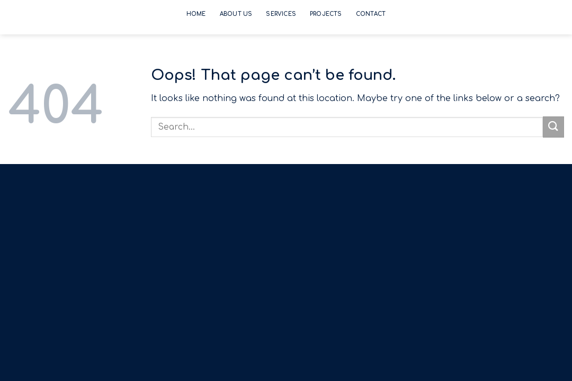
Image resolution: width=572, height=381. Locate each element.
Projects (326, 14)
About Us (236, 14)
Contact (371, 14)
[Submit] (553, 126)
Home (196, 14)
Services (281, 14)
